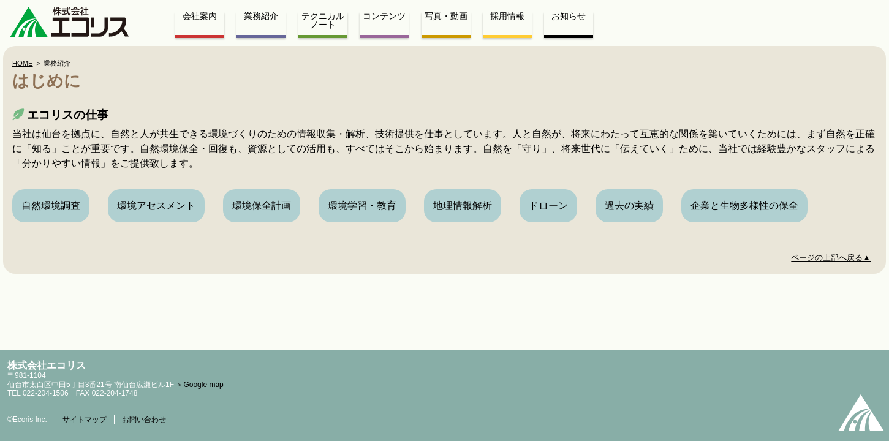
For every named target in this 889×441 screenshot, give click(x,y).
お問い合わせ (144, 419)
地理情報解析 (462, 205)
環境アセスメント (156, 205)
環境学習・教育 (362, 205)
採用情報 (507, 16)
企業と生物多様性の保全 (744, 205)
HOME (22, 63)
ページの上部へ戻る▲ (831, 257)
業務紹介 (261, 16)
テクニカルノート (322, 20)
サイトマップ (84, 419)
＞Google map (199, 384)
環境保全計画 (261, 205)
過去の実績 (629, 205)
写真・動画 (446, 16)
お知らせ (568, 16)
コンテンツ (384, 16)
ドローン (548, 205)
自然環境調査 (50, 205)
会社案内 (200, 16)
